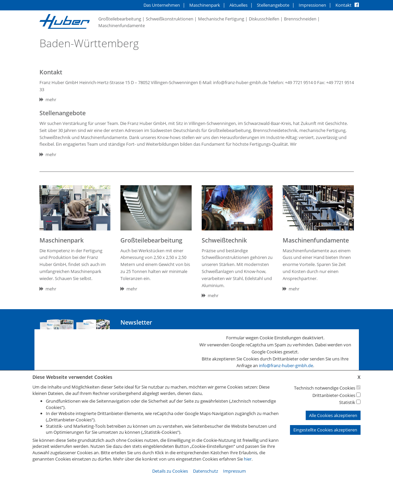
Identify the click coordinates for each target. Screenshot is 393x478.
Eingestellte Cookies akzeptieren (325, 430)
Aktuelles (238, 5)
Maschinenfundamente (121, 25)
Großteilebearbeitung (119, 19)
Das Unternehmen (161, 5)
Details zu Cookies (170, 471)
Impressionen (312, 5)
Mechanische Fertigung (221, 19)
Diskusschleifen (264, 19)
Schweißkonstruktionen (169, 19)
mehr (47, 99)
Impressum (234, 471)
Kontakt (343, 5)
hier (248, 459)
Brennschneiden (300, 19)
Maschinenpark (204, 5)
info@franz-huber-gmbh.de (286, 365)
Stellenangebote (273, 5)
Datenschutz (205, 471)
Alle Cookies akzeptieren (333, 415)
